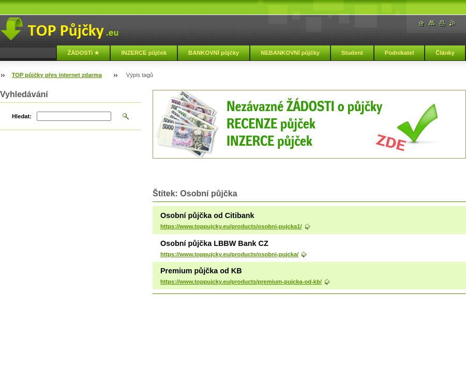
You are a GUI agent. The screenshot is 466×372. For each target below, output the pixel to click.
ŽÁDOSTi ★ (83, 53)
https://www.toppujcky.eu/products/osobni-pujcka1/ (231, 226)
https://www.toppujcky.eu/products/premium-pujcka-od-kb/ (241, 281)
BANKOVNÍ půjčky (213, 53)
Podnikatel (399, 53)
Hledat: (22, 116)
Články (445, 53)
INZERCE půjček (144, 53)
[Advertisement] (274, 171)
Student (352, 53)
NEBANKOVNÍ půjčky (290, 53)
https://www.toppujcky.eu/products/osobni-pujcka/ (229, 254)
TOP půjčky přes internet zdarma (57, 75)
